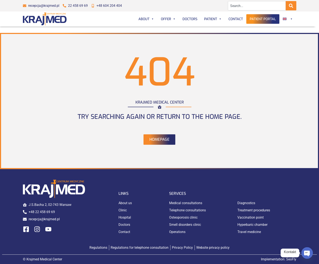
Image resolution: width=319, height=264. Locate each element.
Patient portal (263, 19)
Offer (168, 19)
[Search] (291, 5)
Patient (213, 19)
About (146, 19)
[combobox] (257, 5)
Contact (235, 19)
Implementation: (278, 259)
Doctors (189, 19)
